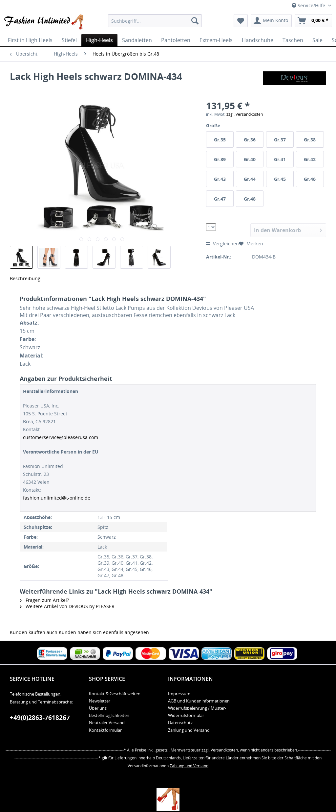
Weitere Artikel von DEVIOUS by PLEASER (67, 606)
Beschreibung (25, 278)
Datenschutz (180, 723)
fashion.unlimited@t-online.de (56, 498)
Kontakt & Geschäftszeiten (114, 694)
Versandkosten (224, 750)
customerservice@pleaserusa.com (60, 437)
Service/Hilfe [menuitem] (309, 5)
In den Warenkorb (288, 229)
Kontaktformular (105, 730)
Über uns (98, 708)
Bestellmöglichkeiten (109, 715)
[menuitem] (155, 20)
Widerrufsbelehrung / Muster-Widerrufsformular (197, 711)
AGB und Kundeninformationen (199, 701)
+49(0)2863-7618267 (40, 717)
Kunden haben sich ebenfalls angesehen (104, 632)
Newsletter (99, 701)
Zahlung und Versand (189, 730)
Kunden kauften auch (33, 632)
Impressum (179, 694)
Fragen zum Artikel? (44, 600)
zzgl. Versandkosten (244, 114)
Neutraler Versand (107, 723)
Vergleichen (222, 243)
